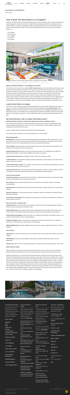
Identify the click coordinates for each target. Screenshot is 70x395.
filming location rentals (24, 260)
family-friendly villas (12, 257)
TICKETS (53, 320)
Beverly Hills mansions (26, 258)
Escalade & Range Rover (11, 332)
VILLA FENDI (11, 39)
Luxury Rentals (42, 343)
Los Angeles (23, 351)
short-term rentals (52, 260)
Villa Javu (51, 265)
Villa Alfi (22, 265)
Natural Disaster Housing (26, 366)
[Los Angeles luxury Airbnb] (20, 289)
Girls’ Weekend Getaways (26, 341)
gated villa (42, 257)
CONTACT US (54, 352)
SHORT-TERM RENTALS (11, 365)
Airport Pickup (8, 334)
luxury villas (51, 255)
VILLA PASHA (11, 32)
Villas (30, 343)
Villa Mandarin (28, 265)
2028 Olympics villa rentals (26, 264)
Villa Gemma (59, 265)
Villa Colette (45, 265)
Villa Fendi (11, 265)
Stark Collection (36, 255)
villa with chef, (54, 257)
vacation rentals (25, 255)
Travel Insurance (9, 330)
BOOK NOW (29, 318)
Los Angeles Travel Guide (26, 374)
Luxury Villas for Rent (41, 375)
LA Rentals (42, 370)
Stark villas (45, 267)
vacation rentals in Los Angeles (56, 258)
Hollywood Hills (35, 258)
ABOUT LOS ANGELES (26, 372)
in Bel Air (30, 350)
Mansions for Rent (40, 373)
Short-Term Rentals (40, 355)
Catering (7, 329)
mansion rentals (58, 255)
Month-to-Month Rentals (42, 377)
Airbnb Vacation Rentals (41, 366)
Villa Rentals (45, 332)
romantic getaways (33, 260)
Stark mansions (36, 267)
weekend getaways (43, 260)
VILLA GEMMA (11, 36)
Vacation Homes (27, 340)
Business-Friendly (24, 343)
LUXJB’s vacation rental (35, 88)
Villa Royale (39, 265)
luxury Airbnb (15, 262)
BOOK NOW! (44, 329)
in (47, 366)
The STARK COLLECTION (11, 304)
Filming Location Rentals (42, 380)
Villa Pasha (17, 265)
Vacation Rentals (8, 12)
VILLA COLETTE (12, 34)
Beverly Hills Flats (25, 321)
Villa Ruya (34, 265)
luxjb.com (38, 250)
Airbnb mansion (23, 262)
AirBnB (37, 321)
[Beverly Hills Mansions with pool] (50, 289)
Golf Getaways (24, 350)
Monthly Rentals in (40, 362)
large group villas (14, 260)
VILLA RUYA (11, 37)
